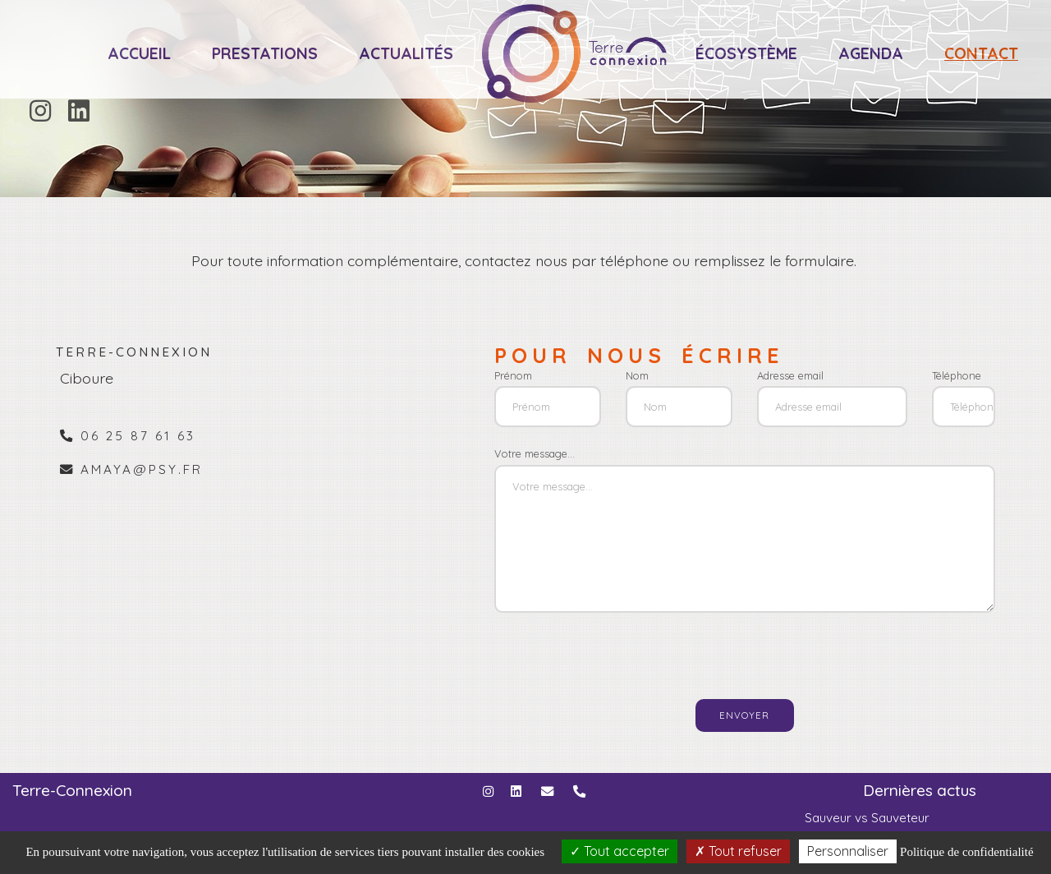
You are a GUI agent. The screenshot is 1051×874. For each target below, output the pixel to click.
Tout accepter (619, 851)
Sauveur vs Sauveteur (867, 818)
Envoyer (744, 715)
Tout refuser (738, 851)
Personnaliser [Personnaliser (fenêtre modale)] (847, 851)
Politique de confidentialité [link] (966, 851)
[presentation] (684, 649)
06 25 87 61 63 (137, 436)
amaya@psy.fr (141, 469)
